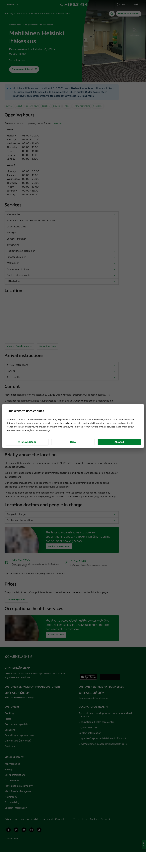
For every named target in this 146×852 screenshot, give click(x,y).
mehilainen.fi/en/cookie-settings (33, 430)
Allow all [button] (119, 442)
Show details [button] (27, 442)
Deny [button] (73, 442)
